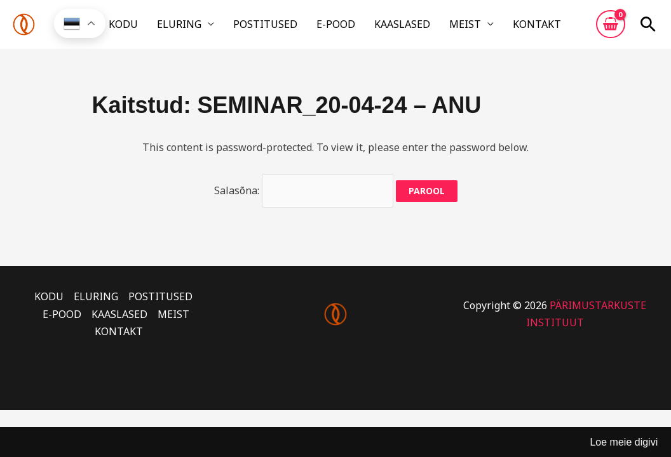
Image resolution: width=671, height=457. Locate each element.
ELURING (197, 27)
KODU (150, 27)
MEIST (448, 27)
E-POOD (336, 27)
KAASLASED (394, 27)
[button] (648, 27)
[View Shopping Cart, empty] (610, 27)
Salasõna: (303, 197)
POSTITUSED (275, 27)
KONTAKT (511, 27)
